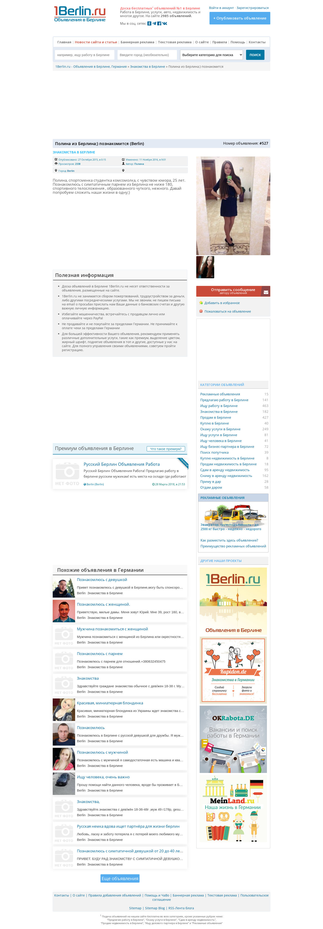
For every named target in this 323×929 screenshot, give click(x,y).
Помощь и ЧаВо (157, 895)
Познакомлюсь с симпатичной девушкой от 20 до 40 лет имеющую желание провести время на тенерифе (176, 850)
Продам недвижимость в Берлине (228, 464)
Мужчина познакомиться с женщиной (112, 628)
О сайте (202, 42)
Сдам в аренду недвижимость (225, 470)
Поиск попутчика (214, 452)
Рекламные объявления (220, 394)
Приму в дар (210, 481)
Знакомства (88, 678)
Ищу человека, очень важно (103, 776)
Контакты (257, 42)
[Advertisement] (160, 104)
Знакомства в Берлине (219, 411)
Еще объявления (120, 878)
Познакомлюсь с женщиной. (103, 604)
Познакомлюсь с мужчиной (102, 752)
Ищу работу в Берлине (219, 405)
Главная (64, 42)
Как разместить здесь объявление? (229, 540)
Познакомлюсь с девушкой (102, 579)
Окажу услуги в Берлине (220, 429)
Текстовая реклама (175, 42)
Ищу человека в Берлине (221, 440)
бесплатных (142, 8)
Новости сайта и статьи (96, 42)
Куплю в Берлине (214, 423)
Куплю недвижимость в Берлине (227, 458)
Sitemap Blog (155, 908)
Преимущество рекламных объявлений (233, 546)
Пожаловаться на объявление (228, 311)
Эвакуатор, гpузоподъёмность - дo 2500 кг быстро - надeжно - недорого (231, 526)
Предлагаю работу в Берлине (224, 400)
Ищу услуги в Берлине (218, 435)
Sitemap (135, 908)
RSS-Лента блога (181, 908)
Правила (219, 42)
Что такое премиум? (165, 449)
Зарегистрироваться (253, 8)
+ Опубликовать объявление (239, 18)
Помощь (238, 42)
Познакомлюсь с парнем (100, 653)
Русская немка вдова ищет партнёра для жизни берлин (128, 826)
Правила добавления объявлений (114, 895)
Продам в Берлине (215, 417)
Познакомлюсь (91, 727)
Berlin (70, 170)
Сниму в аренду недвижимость (226, 475)
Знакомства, (88, 801)
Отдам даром (211, 487)
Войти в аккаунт (221, 8)
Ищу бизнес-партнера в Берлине (227, 446)
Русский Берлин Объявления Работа (122, 464)
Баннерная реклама (137, 42)
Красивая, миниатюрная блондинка (110, 702)
